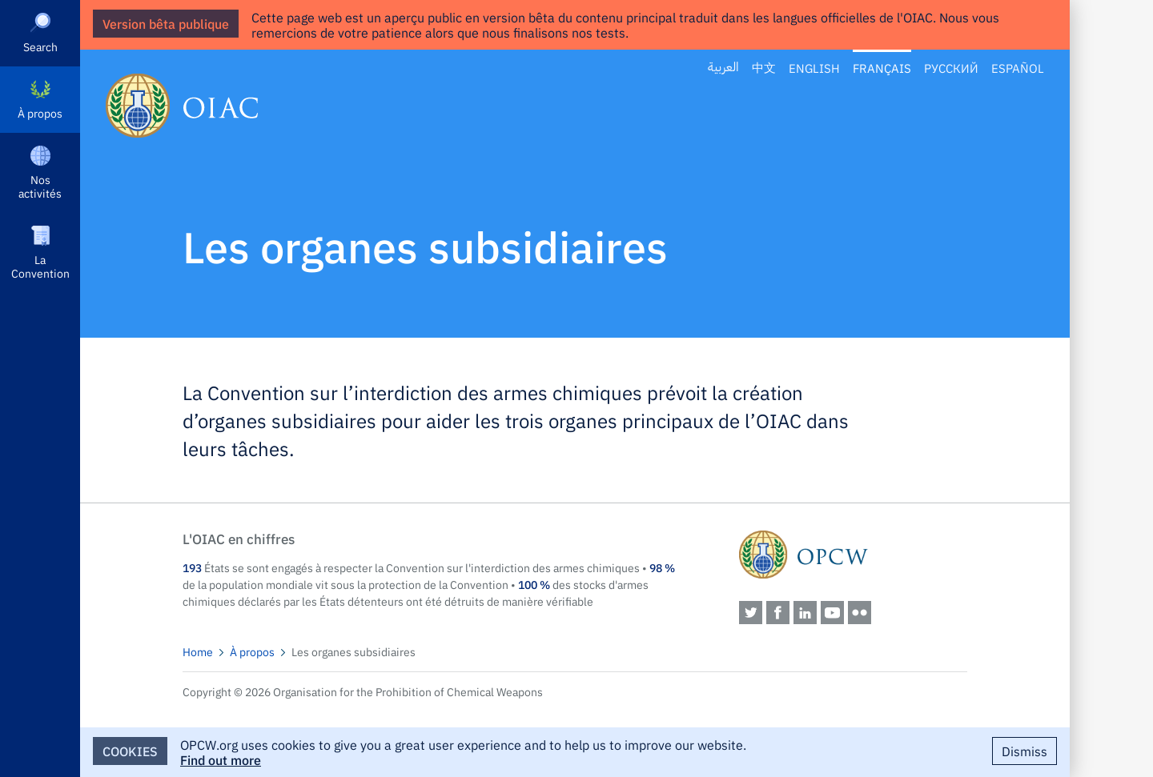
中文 (764, 67)
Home (198, 651)
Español (1017, 67)
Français (882, 67)
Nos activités (40, 186)
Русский (951, 67)
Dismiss (1024, 750)
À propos (40, 113)
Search (40, 46)
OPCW (853, 555)
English (814, 67)
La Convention (40, 266)
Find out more (220, 759)
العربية (723, 68)
